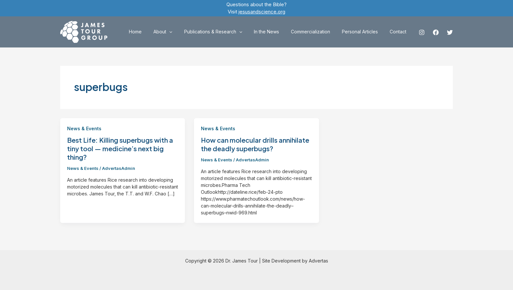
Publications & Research (225, 31)
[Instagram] (422, 32)
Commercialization (317, 31)
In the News (275, 31)
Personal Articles (364, 31)
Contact (399, 31)
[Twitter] (450, 32)
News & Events (84, 128)
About (177, 31)
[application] (183, 31)
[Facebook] (436, 32)
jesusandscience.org (262, 12)
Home (152, 31)
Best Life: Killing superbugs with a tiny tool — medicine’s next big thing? (120, 148)
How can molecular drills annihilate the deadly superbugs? (255, 144)
